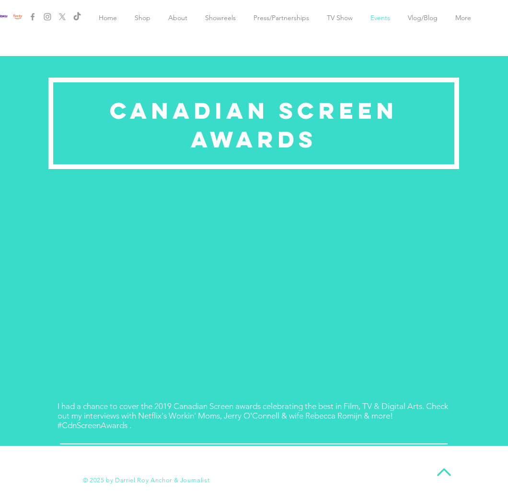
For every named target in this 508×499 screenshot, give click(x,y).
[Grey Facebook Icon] (32, 17)
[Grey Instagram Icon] (47, 17)
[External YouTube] (254, 289)
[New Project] (18, 17)
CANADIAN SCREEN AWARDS (254, 125)
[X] (62, 17)
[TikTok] (77, 17)
